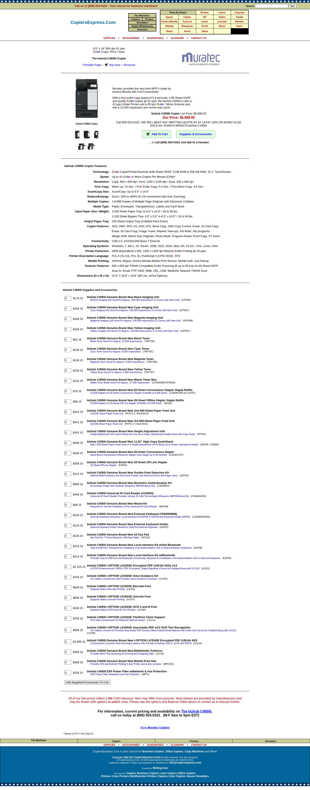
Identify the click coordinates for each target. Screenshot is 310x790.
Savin (239, 26)
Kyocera (187, 21)
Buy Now (112, 64)
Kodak (239, 17)
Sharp (169, 31)
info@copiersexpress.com (185, 762)
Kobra (222, 17)
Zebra (205, 31)
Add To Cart (157, 134)
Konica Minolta (169, 21)
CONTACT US (199, 38)
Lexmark (222, 21)
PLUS (205, 26)
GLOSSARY (177, 38)
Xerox (187, 31)
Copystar (239, 12)
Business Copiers (153, 751)
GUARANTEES (155, 38)
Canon (222, 12)
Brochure (129, 64)
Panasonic (187, 26)
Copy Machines (194, 751)
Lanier (204, 21)
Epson (169, 17)
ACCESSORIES (131, 38)
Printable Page (92, 64)
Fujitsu (187, 17)
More (154, 727)
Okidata (169, 26)
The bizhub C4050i (196, 711)
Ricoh (222, 26)
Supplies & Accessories (196, 134)
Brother (205, 12)
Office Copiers (174, 751)
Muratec (239, 21)
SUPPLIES (109, 38)
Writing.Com (160, 768)
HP (204, 17)
